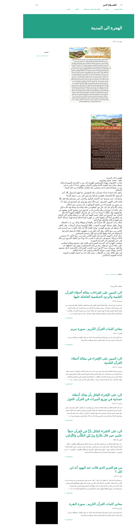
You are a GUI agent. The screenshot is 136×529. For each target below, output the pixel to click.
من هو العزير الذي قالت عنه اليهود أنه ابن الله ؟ (85, 469)
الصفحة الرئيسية (107, 9)
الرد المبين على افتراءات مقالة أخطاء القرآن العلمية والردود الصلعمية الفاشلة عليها (82, 294)
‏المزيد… (57, 9)
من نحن (96, 9)
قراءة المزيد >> (58, 318)
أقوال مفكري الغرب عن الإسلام (81, 9)
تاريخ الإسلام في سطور (32, 55)
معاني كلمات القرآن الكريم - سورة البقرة (84, 504)
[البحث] (25, 5)
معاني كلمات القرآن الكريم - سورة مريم (85, 329)
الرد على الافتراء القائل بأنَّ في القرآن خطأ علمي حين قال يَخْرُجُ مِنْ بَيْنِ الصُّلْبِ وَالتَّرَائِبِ (83, 433)
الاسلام (66, 9)
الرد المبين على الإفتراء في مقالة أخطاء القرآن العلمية (86, 360)
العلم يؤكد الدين (99, 4)
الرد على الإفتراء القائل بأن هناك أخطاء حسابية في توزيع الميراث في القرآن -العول (83, 397)
